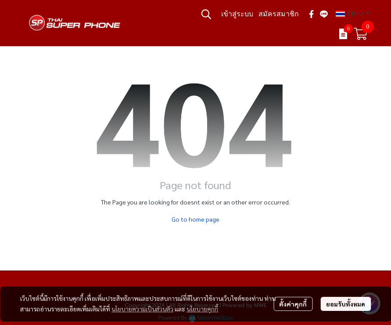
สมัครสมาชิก (278, 14)
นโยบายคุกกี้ (202, 309)
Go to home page (195, 219)
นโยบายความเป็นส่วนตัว (142, 309)
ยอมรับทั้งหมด (345, 304)
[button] (206, 14)
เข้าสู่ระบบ (237, 14)
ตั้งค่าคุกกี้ (293, 304)
